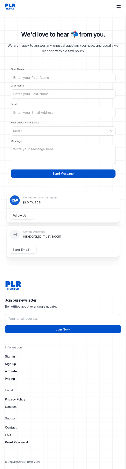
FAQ (8, 435)
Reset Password (16, 442)
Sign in (10, 356)
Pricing (10, 379)
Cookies (10, 407)
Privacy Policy (15, 399)
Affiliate (11, 371)
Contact (11, 427)
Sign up (10, 364)
